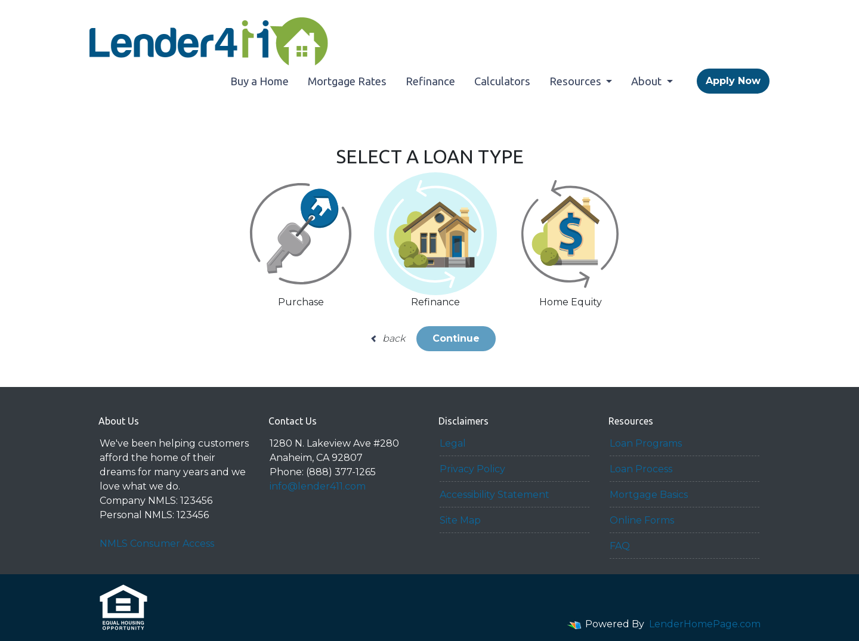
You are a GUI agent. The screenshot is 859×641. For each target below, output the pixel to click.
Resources (576, 81)
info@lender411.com (318, 486)
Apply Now (733, 80)
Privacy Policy (472, 469)
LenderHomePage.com (705, 624)
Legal (453, 443)
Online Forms (642, 520)
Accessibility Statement (494, 494)
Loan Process (641, 469)
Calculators (502, 81)
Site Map (460, 520)
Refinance (430, 81)
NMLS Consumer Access (157, 543)
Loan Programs (646, 443)
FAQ (620, 546)
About (647, 81)
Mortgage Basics (649, 494)
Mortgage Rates (347, 81)
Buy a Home (259, 81)
